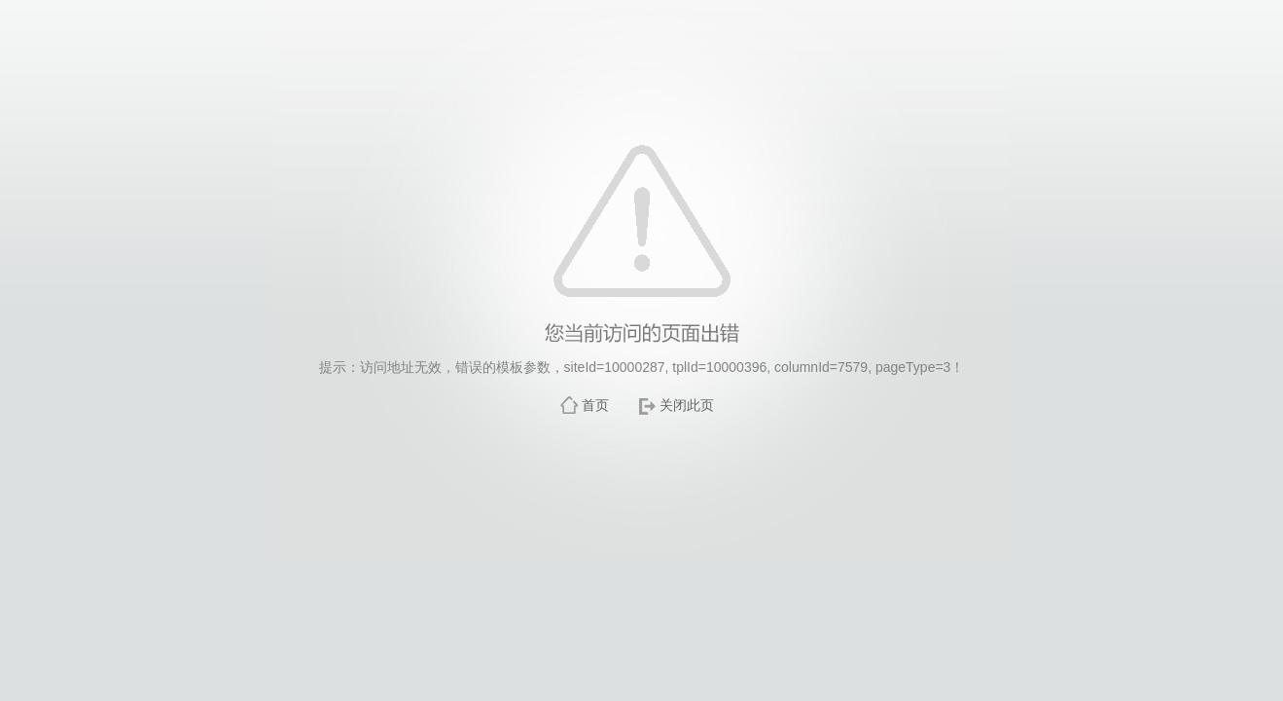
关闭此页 (686, 405)
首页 (595, 405)
